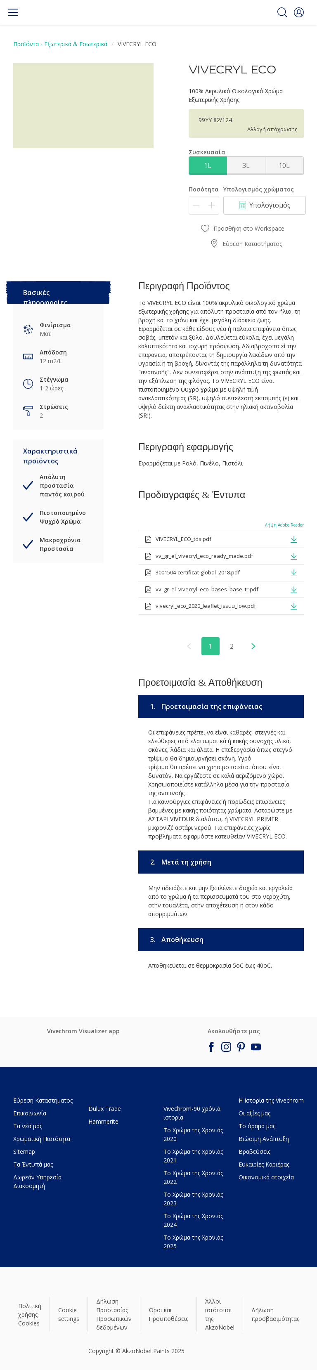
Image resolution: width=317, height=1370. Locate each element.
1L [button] (207, 165)
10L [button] (284, 165)
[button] (299, 12)
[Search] (282, 12)
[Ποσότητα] (204, 205)
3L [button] (246, 165)
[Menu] (13, 12)
